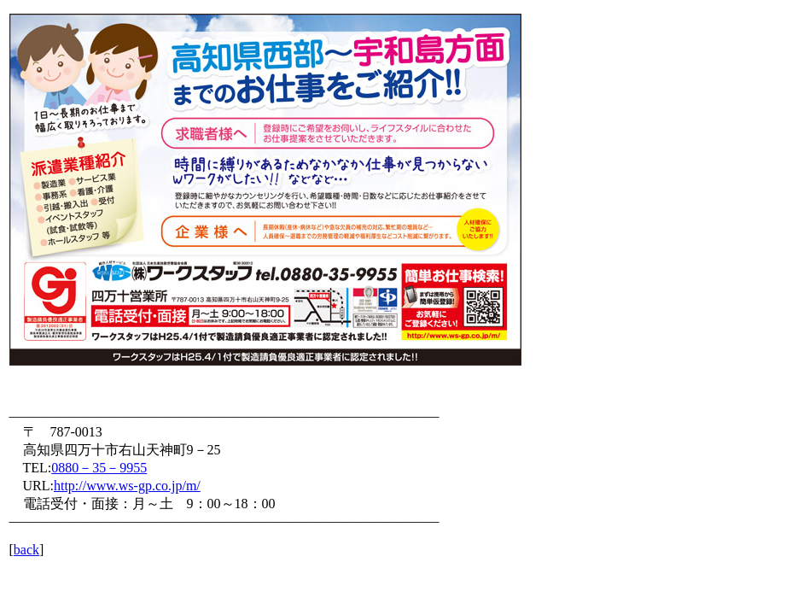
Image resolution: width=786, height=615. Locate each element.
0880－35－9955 (99, 467)
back (26, 549)
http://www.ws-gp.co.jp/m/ (127, 485)
